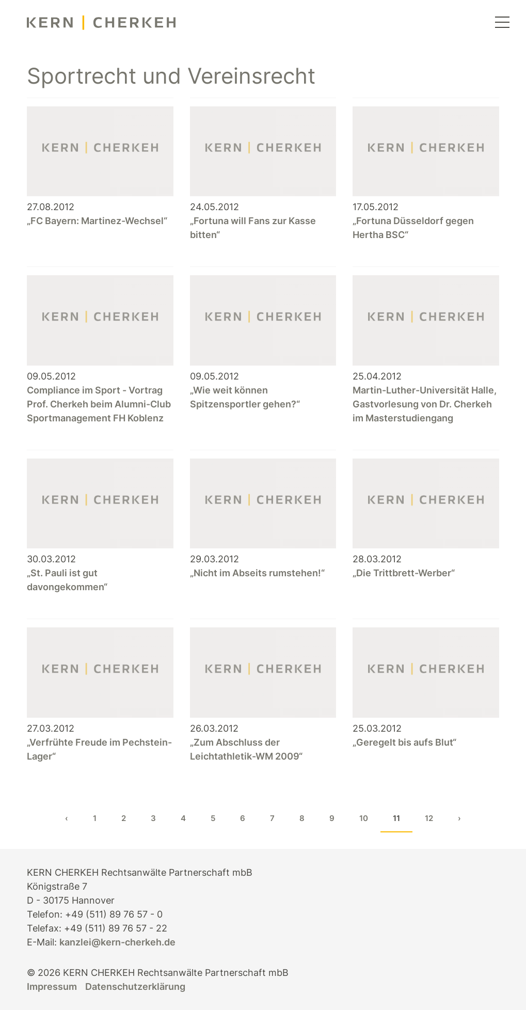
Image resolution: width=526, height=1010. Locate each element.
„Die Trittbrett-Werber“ (404, 572)
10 (363, 818)
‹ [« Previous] (66, 818)
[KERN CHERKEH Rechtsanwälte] (101, 22)
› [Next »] (459, 818)
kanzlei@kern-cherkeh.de (117, 942)
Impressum (52, 986)
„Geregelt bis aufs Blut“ (404, 742)
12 (429, 818)
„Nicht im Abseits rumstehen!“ (257, 572)
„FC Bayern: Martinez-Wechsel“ (97, 220)
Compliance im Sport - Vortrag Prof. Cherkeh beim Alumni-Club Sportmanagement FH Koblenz (99, 404)
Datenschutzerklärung (135, 986)
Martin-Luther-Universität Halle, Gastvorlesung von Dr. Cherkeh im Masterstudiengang (425, 404)
